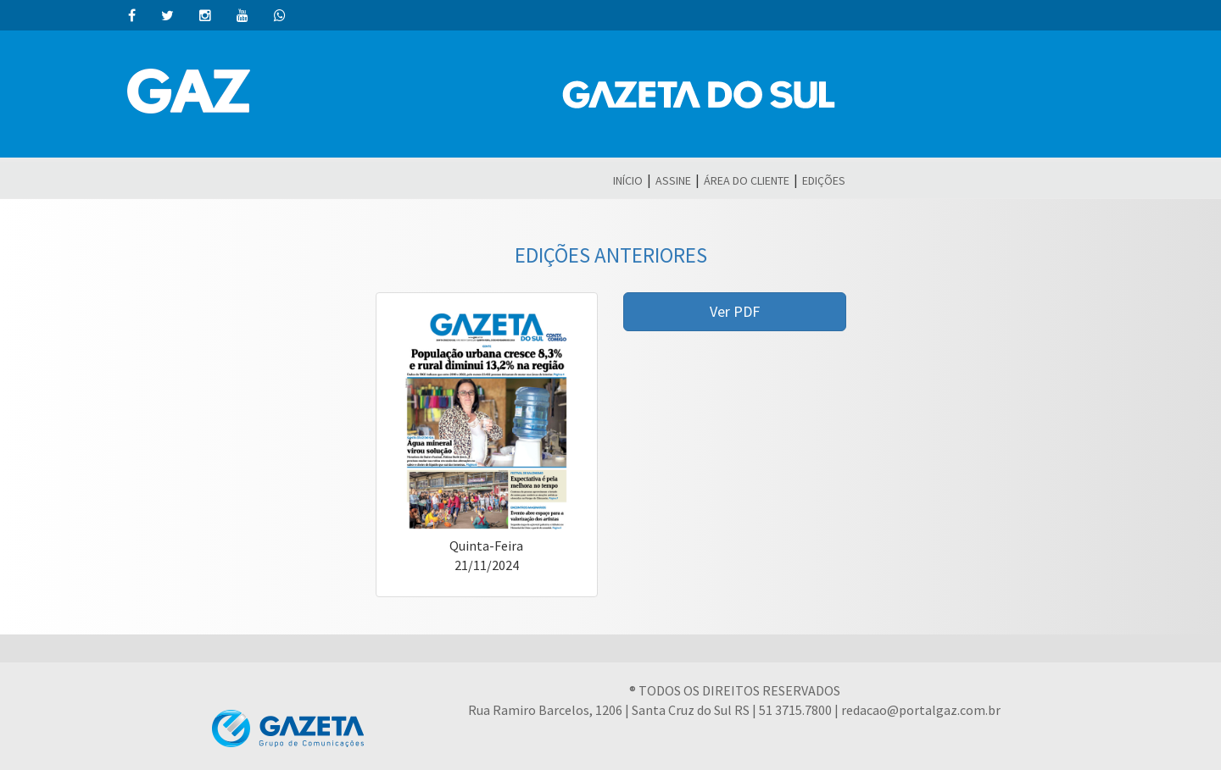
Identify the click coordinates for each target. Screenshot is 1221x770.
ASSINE (673, 180)
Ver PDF (735, 311)
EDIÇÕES (823, 180)
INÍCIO (628, 180)
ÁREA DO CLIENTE (746, 180)
